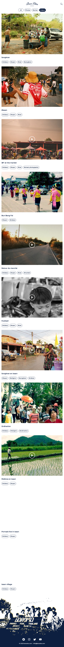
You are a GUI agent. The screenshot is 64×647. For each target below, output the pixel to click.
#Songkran (27, 62)
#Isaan (4, 220)
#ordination (24, 431)
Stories (35, 10)
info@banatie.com (39, 643)
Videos (42, 10)
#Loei (19, 325)
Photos (27, 10)
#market (27, 273)
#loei (19, 62)
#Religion (13, 378)
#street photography (31, 167)
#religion (13, 431)
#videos (5, 62)
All (21, 10)
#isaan (12, 62)
